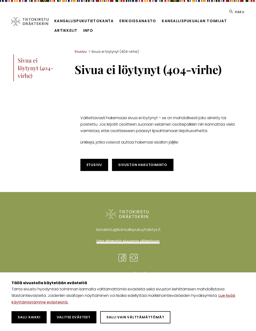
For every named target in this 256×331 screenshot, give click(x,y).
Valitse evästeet (73, 317)
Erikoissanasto (137, 20)
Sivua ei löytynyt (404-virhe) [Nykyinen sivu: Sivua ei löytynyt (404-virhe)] (115, 51)
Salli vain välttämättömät (135, 317)
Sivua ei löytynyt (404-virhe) (35, 67)
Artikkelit (66, 30)
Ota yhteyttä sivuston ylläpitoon (128, 241)
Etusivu (94, 164)
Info (88, 30)
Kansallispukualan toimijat (194, 20)
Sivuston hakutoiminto (142, 164)
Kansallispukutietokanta (84, 20)
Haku (237, 12)
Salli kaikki (29, 317)
